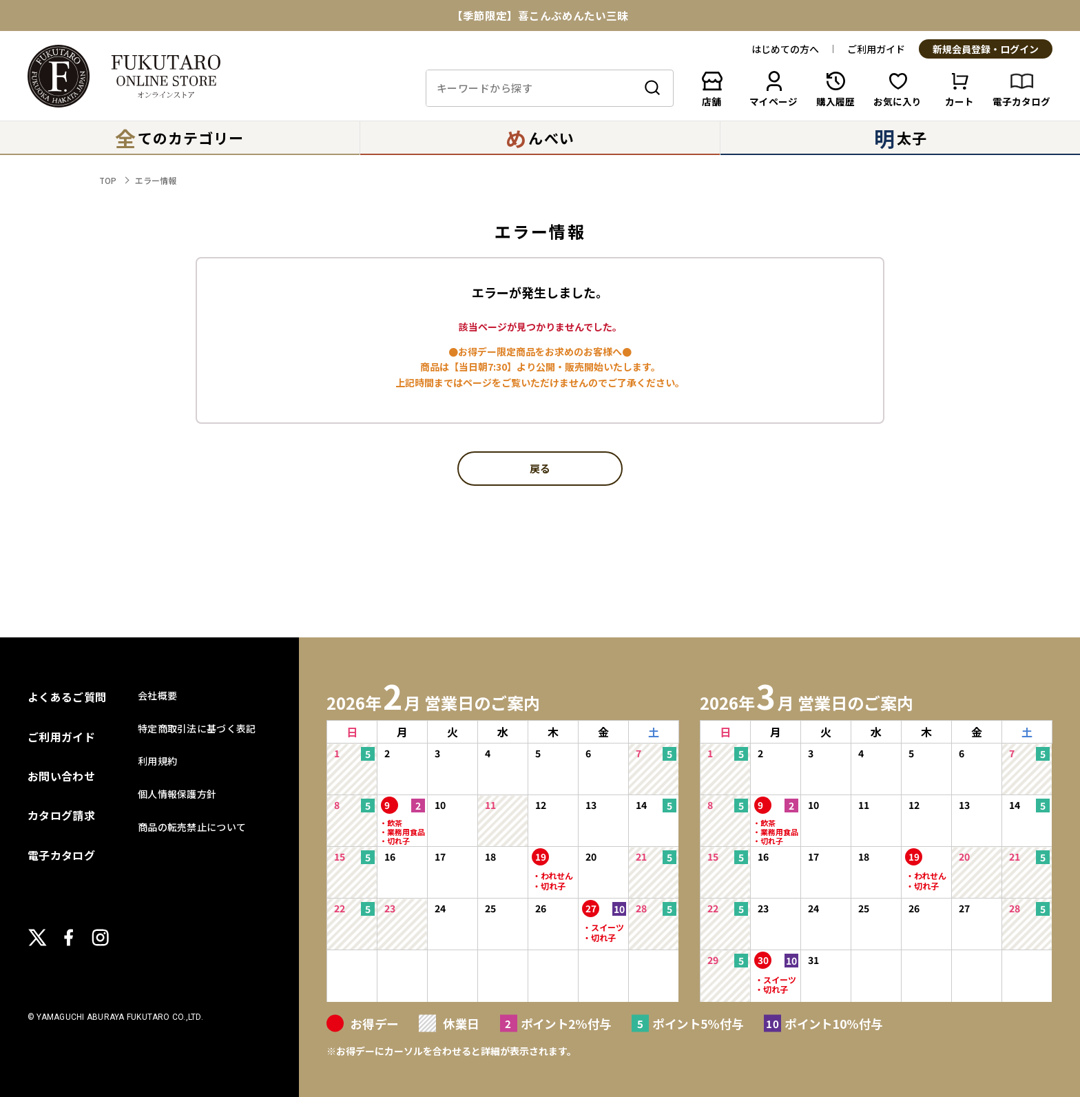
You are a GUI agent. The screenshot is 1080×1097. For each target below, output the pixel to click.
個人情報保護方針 (177, 794)
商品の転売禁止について (192, 827)
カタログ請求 (61, 815)
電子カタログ (61, 855)
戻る (540, 469)
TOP (107, 180)
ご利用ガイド (876, 49)
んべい (540, 138)
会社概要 (157, 695)
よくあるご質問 (67, 696)
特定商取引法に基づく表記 (197, 728)
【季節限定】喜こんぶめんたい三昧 (540, 15)
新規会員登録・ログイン (986, 49)
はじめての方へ (785, 49)
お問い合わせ (61, 776)
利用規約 (157, 761)
